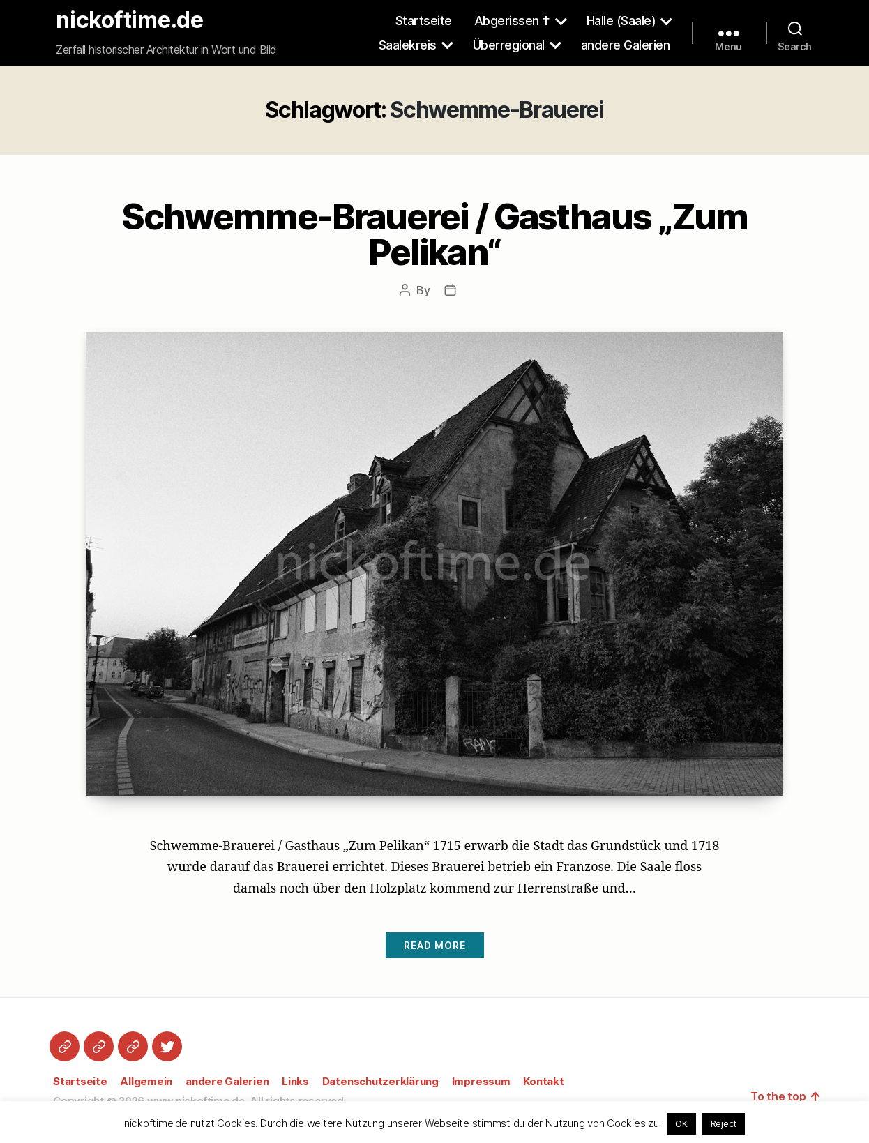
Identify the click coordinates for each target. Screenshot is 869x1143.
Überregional (509, 45)
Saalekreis (408, 45)
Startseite (423, 20)
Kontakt (543, 1081)
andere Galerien (625, 45)
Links (295, 1081)
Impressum (481, 1081)
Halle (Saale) (621, 20)
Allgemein (146, 1081)
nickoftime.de (130, 20)
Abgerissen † (512, 20)
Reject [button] (724, 1123)
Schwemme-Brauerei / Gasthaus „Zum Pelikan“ (434, 234)
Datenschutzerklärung (380, 1081)
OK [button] (681, 1123)
